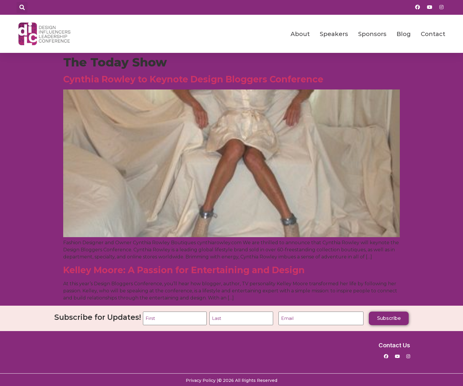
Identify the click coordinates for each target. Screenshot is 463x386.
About (300, 34)
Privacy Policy (201, 379)
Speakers (334, 34)
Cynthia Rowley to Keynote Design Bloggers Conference (193, 79)
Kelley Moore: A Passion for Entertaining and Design (184, 270)
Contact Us (394, 344)
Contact (433, 34)
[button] (22, 7)
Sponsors (372, 34)
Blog (404, 34)
